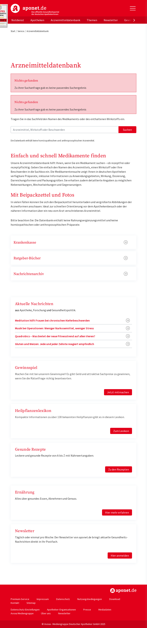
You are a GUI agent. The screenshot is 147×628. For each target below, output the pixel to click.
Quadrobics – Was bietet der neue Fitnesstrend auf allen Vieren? (55, 336)
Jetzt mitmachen (118, 392)
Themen (92, 20)
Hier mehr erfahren (117, 512)
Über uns (46, 613)
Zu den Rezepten (118, 469)
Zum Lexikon (121, 431)
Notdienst (17, 20)
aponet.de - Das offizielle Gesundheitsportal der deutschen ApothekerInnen (35, 9)
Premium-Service (20, 599)
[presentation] (134, 20)
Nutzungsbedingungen (89, 599)
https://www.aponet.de (123, 590)
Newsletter (111, 20)
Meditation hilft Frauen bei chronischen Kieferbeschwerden (52, 320)
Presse (87, 609)
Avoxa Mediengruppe (22, 613)
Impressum (43, 599)
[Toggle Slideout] (132, 8)
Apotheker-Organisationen (61, 609)
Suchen (127, 129)
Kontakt (15, 602)
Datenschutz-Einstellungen (25, 609)
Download (114, 599)
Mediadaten (104, 609)
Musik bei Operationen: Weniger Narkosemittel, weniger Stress (54, 328)
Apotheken (37, 20)
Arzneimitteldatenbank (65, 20)
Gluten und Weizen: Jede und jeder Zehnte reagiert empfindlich (54, 344)
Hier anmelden (120, 555)
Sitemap (31, 602)
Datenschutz (63, 599)
